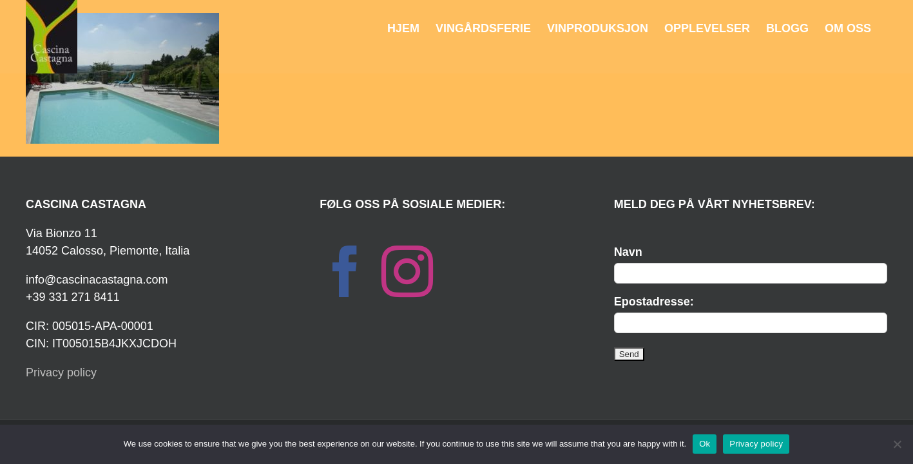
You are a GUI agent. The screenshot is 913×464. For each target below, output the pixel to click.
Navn (628, 252)
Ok (704, 444)
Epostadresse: (654, 301)
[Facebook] (345, 271)
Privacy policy (61, 372)
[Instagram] (407, 271)
